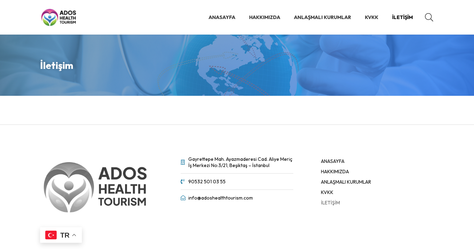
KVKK (327, 192)
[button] (429, 17)
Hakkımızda (335, 171)
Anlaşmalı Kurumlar (346, 182)
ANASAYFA (332, 161)
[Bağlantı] (59, 17)
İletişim (330, 203)
